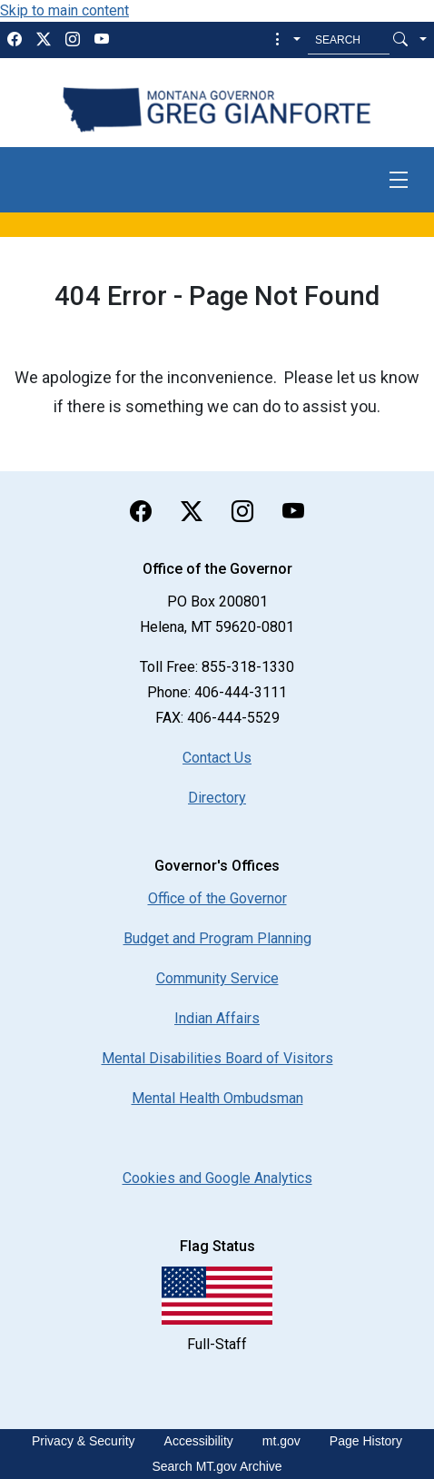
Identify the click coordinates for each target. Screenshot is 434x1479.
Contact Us (217, 757)
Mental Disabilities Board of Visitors (217, 1058)
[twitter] (43, 40)
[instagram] (72, 40)
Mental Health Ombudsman (217, 1098)
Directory (217, 797)
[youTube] (101, 40)
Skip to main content (64, 10)
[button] (285, 40)
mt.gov (281, 1441)
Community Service (217, 978)
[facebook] (14, 40)
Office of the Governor (217, 898)
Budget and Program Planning (217, 938)
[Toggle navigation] (398, 180)
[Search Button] (400, 40)
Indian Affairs (217, 1018)
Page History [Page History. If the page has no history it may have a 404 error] (366, 1441)
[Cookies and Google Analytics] (217, 1178)
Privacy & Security (83, 1441)
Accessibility (198, 1441)
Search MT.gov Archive (216, 1466)
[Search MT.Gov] (349, 39)
